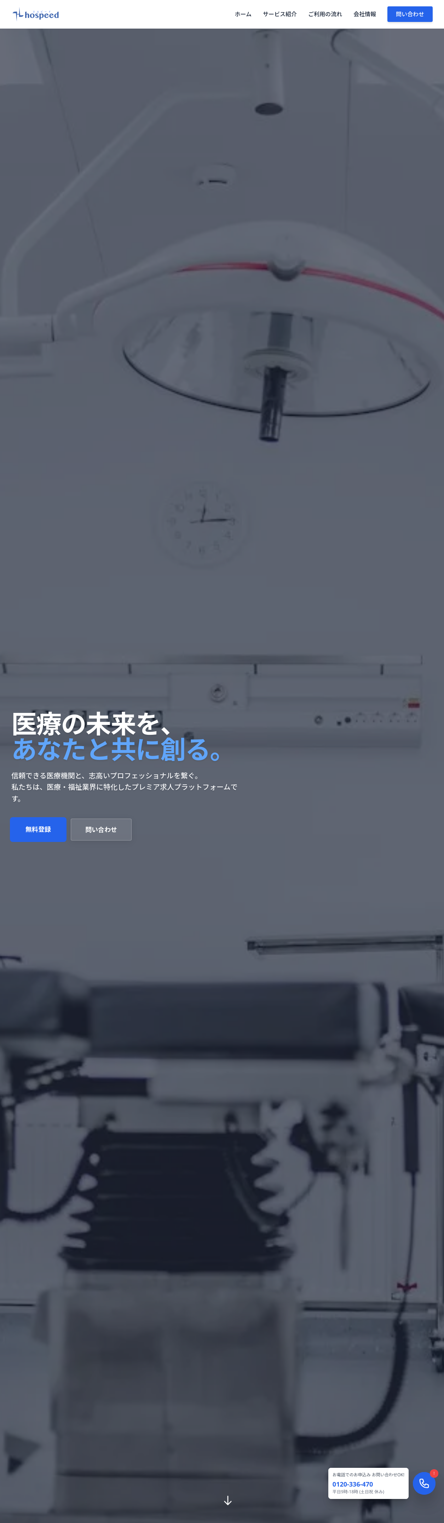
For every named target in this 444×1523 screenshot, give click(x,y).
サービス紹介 (280, 14)
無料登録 (38, 829)
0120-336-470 (353, 1484)
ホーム (243, 14)
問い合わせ (410, 14)
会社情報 (364, 14)
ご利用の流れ (325, 14)
